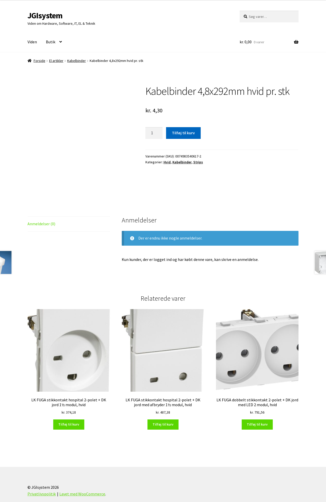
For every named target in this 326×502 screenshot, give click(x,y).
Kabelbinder (76, 60)
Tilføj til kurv (183, 132)
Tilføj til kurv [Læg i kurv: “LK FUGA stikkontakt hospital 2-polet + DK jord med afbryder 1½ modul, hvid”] (163, 403)
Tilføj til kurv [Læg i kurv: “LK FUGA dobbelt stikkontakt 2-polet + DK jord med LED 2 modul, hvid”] (257, 403)
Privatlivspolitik (42, 472)
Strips (198, 162)
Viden (32, 41)
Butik (50, 41)
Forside (39, 60)
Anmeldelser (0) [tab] (41, 202)
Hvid (167, 162)
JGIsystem (45, 15)
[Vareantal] (154, 133)
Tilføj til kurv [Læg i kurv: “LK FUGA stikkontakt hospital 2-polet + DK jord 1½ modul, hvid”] (68, 403)
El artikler (56, 60)
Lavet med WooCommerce (82, 472)
